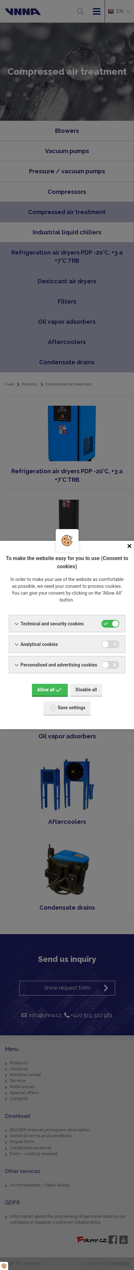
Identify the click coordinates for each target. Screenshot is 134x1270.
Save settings (67, 708)
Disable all (86, 689)
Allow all (49, 689)
